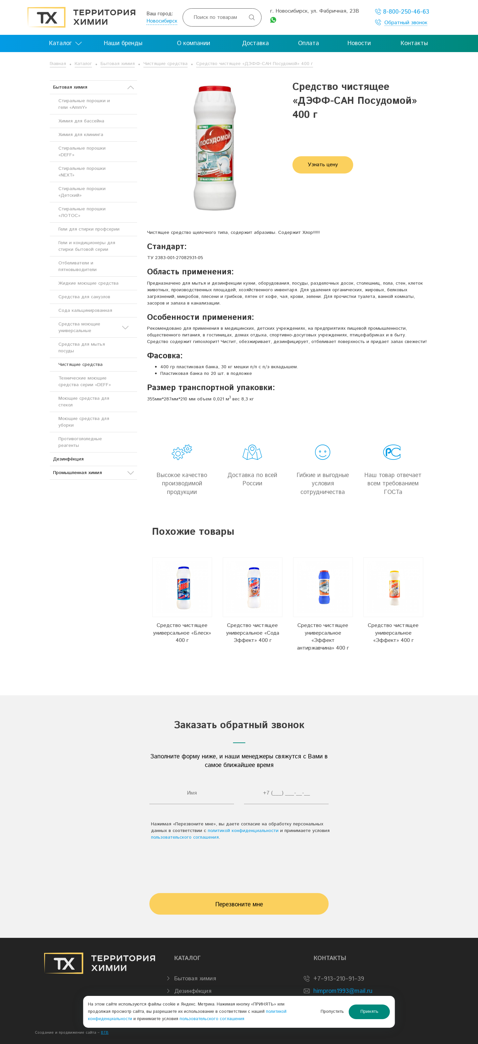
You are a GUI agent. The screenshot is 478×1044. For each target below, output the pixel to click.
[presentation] (239, 863)
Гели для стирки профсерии (89, 229)
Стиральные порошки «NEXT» (82, 171)
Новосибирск (161, 21)
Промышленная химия (93, 472)
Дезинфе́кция (68, 459)
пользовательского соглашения (185, 837)
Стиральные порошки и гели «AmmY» (84, 104)
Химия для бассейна (81, 121)
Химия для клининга (80, 134)
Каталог (83, 63)
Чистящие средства (165, 63)
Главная (58, 63)
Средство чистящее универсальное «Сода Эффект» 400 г (252, 633)
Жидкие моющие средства (88, 283)
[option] (182, 604)
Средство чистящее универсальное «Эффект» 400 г (393, 633)
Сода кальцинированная (85, 310)
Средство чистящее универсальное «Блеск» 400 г (182, 633)
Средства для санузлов (84, 297)
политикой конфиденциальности (243, 830)
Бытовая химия (118, 63)
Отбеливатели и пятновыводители (77, 266)
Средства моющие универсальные (93, 327)
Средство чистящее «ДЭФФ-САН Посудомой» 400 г (254, 63)
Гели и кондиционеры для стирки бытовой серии (86, 246)
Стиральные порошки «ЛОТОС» (82, 212)
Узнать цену (323, 165)
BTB (105, 1032)
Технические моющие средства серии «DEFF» (84, 381)
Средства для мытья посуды (81, 347)
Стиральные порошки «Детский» (82, 192)
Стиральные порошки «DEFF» (82, 151)
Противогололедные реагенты (80, 442)
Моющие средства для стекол (83, 401)
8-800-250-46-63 (402, 12)
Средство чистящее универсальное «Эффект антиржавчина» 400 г (323, 637)
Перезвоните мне (239, 904)
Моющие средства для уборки (83, 422)
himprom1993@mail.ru (342, 991)
